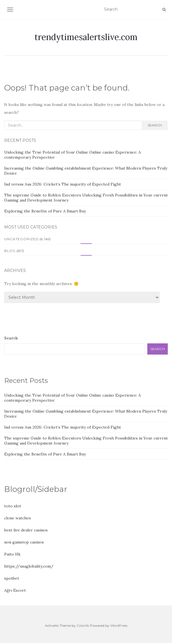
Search (155, 125)
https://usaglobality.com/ (29, 566)
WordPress (118, 625)
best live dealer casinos (26, 530)
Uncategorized (21, 239)
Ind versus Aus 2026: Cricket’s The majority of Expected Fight (62, 184)
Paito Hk (12, 554)
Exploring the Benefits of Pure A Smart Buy (45, 211)
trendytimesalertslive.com (86, 37)
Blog (10, 251)
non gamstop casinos (24, 542)
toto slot (12, 505)
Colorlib (83, 625)
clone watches (17, 518)
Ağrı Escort (15, 590)
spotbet (11, 578)
